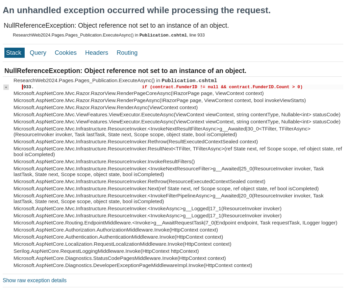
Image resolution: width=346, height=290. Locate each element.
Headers (97, 52)
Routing (127, 52)
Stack (14, 52)
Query (39, 52)
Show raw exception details (35, 280)
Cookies (66, 52)
